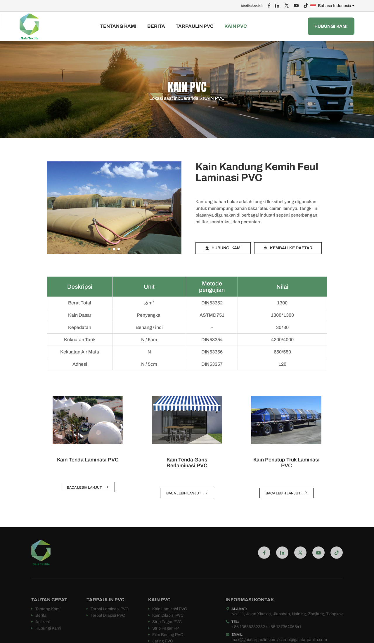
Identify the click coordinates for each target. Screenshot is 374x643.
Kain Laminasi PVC (169, 619)
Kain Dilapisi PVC (167, 626)
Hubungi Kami (331, 26)
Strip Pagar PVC (167, 632)
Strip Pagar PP (165, 639)
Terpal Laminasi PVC (110, 619)
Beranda (189, 98)
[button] (109, 249)
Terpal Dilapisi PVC (108, 626)
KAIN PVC (235, 26)
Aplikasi (42, 632)
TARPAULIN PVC (195, 26)
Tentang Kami (118, 26)
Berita (156, 26)
